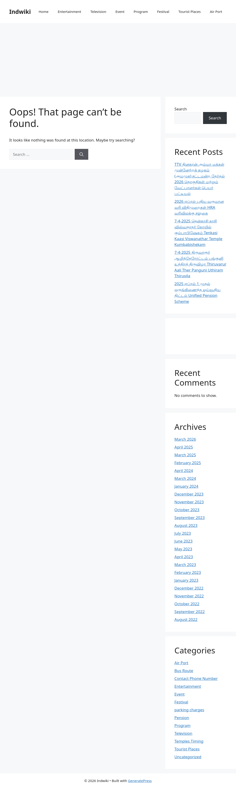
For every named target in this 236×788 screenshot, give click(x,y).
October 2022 (186, 603)
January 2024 (186, 486)
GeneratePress (140, 780)
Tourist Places (189, 11)
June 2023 (183, 541)
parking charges (189, 709)
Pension (181, 717)
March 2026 (185, 439)
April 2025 (183, 447)
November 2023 (189, 502)
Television (98, 11)
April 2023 (183, 556)
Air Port (216, 11)
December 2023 (189, 494)
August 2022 (186, 619)
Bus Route (183, 670)
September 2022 (189, 611)
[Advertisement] (118, 57)
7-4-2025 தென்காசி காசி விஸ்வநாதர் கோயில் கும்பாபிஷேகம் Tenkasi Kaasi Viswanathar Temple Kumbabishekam (198, 232)
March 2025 (185, 454)
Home (44, 11)
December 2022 (189, 588)
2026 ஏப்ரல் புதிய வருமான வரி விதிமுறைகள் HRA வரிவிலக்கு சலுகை (199, 207)
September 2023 (189, 517)
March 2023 (185, 564)
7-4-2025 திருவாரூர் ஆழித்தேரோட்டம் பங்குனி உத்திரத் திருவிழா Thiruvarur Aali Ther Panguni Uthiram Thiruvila (200, 264)
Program (141, 11)
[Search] (81, 154)
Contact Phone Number (196, 678)
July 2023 (182, 533)
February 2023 (187, 572)
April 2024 (183, 470)
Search (180, 109)
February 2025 (187, 462)
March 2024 (185, 478)
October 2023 (186, 509)
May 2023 (183, 549)
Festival (163, 11)
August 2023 (186, 525)
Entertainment (69, 11)
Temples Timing (189, 741)
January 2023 (186, 580)
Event (119, 11)
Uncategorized (187, 756)
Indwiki (20, 11)
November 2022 (189, 596)
